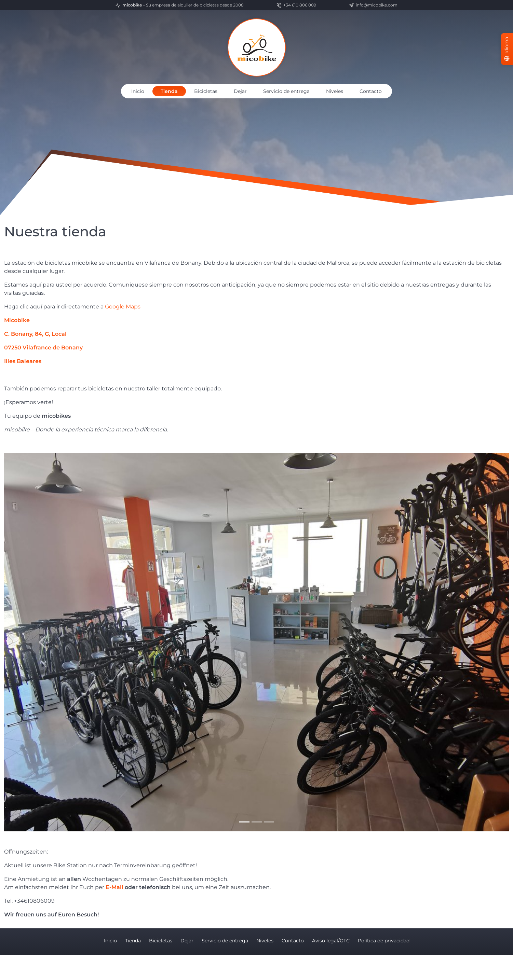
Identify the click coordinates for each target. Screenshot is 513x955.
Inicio (137, 91)
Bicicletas (205, 91)
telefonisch (155, 887)
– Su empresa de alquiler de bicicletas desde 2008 (180, 5)
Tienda (169, 91)
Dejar (240, 91)
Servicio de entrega (286, 91)
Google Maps (122, 306)
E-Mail (114, 887)
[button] (42, 642)
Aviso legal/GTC (331, 941)
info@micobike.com (373, 5)
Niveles (334, 91)
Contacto (371, 91)
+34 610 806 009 (296, 5)
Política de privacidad (383, 941)
